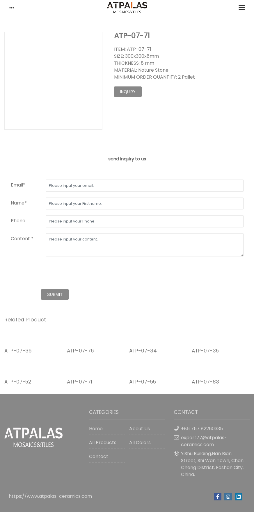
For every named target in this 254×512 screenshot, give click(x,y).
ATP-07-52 (17, 381)
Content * (22, 238)
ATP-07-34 (143, 350)
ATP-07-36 (18, 350)
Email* (18, 185)
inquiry (128, 92)
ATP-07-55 (142, 381)
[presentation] (55, 273)
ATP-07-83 (205, 381)
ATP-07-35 (205, 350)
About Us (139, 428)
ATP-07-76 (80, 350)
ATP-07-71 (79, 381)
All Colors (140, 442)
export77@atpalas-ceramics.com (204, 441)
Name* (19, 203)
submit (55, 294)
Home (96, 428)
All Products (102, 442)
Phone (18, 220)
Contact (98, 456)
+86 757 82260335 (202, 428)
